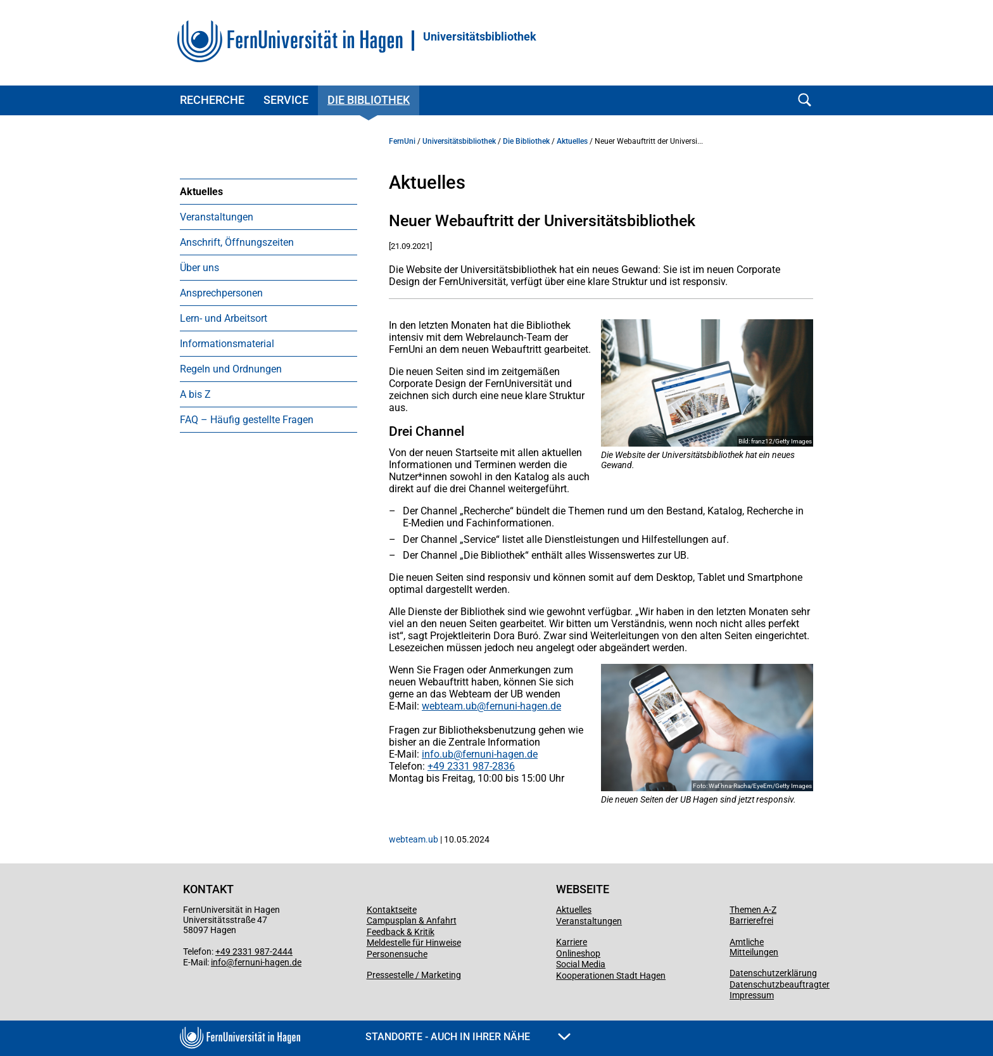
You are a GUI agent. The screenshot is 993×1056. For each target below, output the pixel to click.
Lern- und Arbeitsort (223, 318)
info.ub (437, 754)
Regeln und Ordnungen (231, 369)
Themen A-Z (753, 910)
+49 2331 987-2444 (254, 951)
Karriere (571, 942)
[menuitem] (268, 191)
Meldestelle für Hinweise (414, 943)
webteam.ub (449, 706)
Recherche (212, 99)
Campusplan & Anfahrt (412, 920)
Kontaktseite (392, 910)
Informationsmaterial (227, 344)
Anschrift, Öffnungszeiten (237, 242)
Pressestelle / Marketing (414, 975)
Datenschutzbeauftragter (780, 984)
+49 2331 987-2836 (471, 766)
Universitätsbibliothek (479, 36)
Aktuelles (201, 192)
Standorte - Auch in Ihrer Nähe (468, 1037)
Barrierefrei (751, 920)
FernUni (402, 141)
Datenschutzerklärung (773, 973)
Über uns (199, 268)
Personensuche (397, 954)
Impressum (752, 995)
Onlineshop (578, 953)
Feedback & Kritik (400, 932)
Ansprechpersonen (221, 293)
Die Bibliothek (368, 99)
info (218, 962)
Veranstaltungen (216, 217)
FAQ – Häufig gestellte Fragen (246, 420)
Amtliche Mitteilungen (754, 947)
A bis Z (195, 394)
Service (285, 99)
